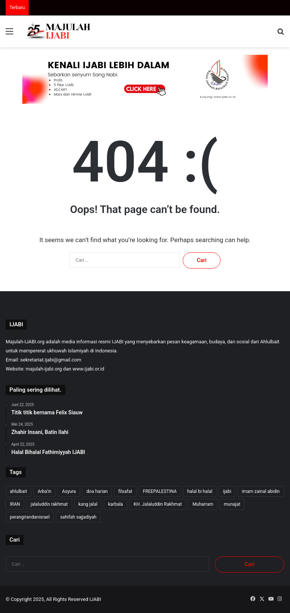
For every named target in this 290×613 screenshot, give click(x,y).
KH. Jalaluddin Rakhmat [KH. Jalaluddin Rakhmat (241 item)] (158, 504)
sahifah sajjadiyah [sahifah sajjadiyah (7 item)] (78, 517)
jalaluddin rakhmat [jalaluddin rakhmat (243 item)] (49, 504)
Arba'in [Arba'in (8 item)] (44, 491)
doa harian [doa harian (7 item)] (97, 491)
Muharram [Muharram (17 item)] (203, 504)
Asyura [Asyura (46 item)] (69, 491)
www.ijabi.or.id (88, 369)
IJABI (95, 599)
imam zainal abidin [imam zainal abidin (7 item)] (260, 491)
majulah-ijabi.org (44, 369)
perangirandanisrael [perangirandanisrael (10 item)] (29, 517)
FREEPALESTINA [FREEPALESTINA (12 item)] (160, 491)
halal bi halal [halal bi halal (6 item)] (200, 491)
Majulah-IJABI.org (25, 341)
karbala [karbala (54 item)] (115, 504)
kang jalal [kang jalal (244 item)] (88, 504)
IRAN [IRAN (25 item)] (15, 504)
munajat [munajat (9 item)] (232, 504)
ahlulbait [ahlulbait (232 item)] (18, 491)
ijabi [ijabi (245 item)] (227, 491)
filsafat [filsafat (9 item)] (125, 491)
